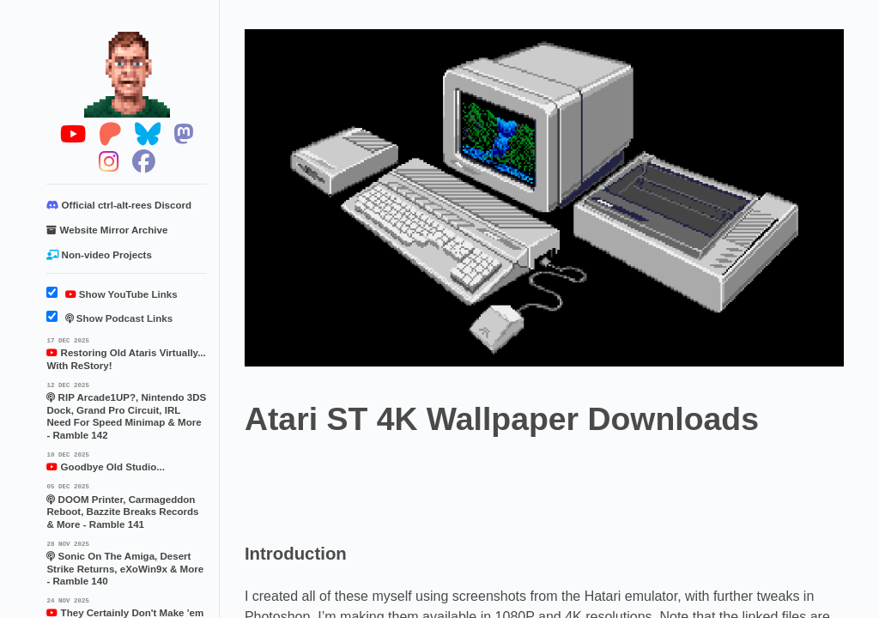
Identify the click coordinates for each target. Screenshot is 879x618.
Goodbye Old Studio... (126, 460)
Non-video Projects (98, 255)
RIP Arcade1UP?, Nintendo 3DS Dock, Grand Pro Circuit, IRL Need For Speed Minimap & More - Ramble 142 (126, 409)
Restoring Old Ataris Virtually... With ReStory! (126, 353)
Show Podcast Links (109, 318)
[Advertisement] (557, 484)
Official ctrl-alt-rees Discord (118, 205)
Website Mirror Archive (106, 230)
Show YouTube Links (111, 294)
